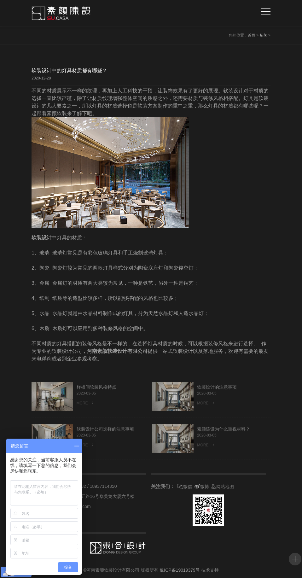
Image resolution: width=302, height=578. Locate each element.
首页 (251, 35)
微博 (202, 486)
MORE (86, 414)
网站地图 (222, 486)
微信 (184, 486)
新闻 (263, 35)
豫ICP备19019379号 (180, 570)
